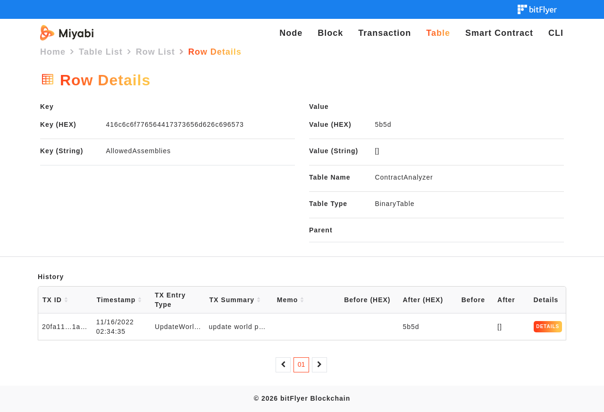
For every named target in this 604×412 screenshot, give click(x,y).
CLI (555, 33)
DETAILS (547, 326)
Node (290, 33)
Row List (155, 52)
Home (53, 52)
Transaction (384, 33)
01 (301, 364)
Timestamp (119, 300)
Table (438, 33)
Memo (290, 300)
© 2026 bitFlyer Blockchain (302, 398)
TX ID (55, 300)
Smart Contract (499, 33)
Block (330, 33)
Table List (101, 52)
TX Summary (235, 300)
